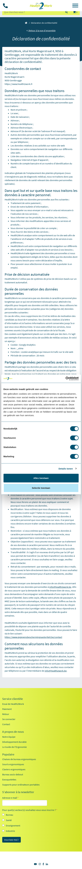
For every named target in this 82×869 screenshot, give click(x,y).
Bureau (9, 814)
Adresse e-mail (10, 797)
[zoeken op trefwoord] (32, 12)
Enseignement (13, 825)
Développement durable (14, 741)
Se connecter (8, 719)
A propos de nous (13, 731)
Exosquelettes (9, 779)
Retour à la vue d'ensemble (41, 30)
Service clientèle (12, 699)
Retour (5, 714)
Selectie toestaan (41, 487)
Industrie (10, 830)
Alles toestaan (41, 478)
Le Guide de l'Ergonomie (14, 746)
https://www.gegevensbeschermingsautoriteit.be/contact (33, 637)
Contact (6, 724)
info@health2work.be (60, 586)
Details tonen (66, 468)
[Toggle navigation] (75, 6)
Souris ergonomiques (13, 764)
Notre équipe (8, 736)
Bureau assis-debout (12, 774)
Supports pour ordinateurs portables (21, 784)
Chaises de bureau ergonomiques (19, 759)
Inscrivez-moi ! (11, 839)
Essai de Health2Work (13, 703)
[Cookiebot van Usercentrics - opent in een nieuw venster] (65, 379)
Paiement (7, 708)
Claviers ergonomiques (13, 769)
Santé (9, 820)
